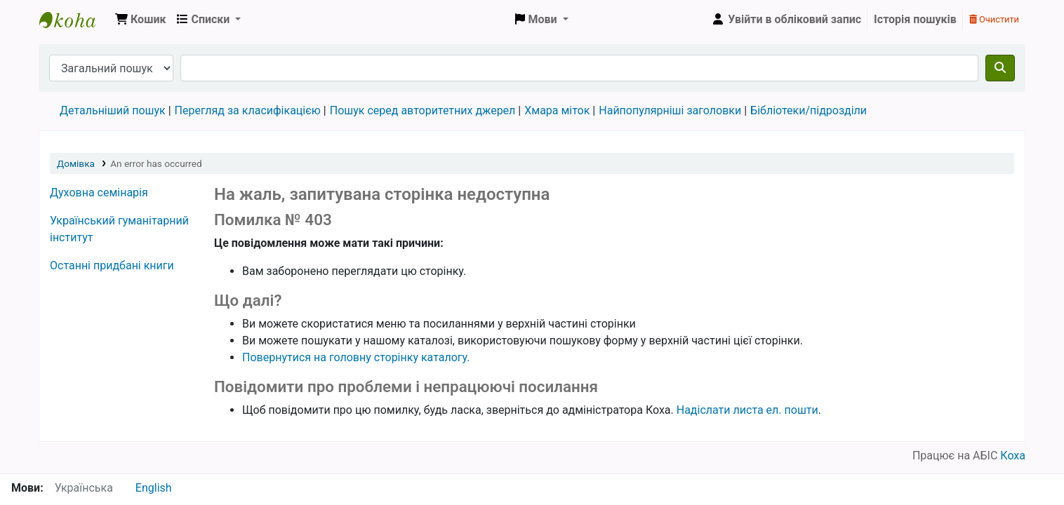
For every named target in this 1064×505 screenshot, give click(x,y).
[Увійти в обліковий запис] (786, 20)
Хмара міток (557, 110)
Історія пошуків (915, 19)
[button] (140, 20)
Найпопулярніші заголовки (670, 110)
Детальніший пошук (113, 110)
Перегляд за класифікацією (248, 110)
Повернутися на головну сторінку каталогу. (356, 357)
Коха (1012, 455)
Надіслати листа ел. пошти (747, 410)
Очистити (994, 19)
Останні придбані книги (112, 265)
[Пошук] (1000, 68)
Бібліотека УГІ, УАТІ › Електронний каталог (74, 20)
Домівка (76, 163)
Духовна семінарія (99, 192)
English (153, 487)
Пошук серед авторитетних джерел (423, 110)
